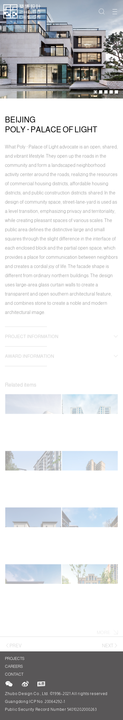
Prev (13, 646)
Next (110, 646)
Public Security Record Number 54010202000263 (51, 709)
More (107, 635)
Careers (14, 666)
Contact (14, 674)
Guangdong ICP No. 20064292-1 (35, 701)
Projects (14, 658)
